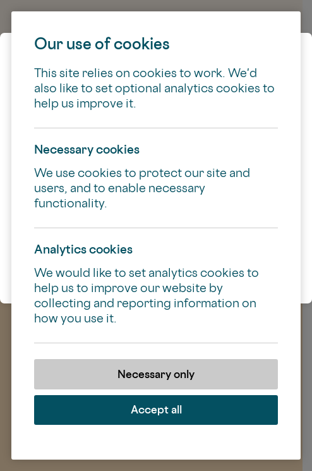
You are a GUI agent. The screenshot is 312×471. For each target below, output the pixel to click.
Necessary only (156, 374)
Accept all (156, 409)
